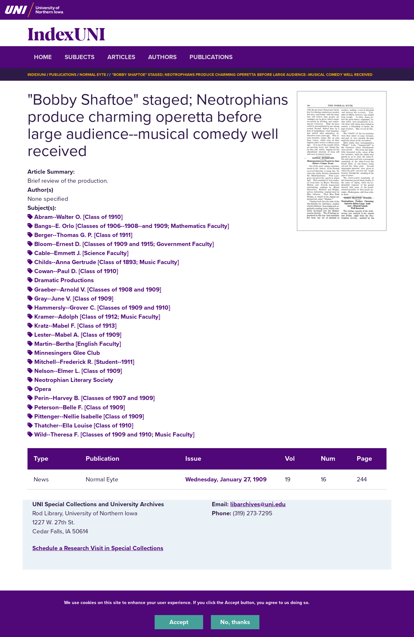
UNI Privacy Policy (331, 602)
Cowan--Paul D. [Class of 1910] (76, 271)
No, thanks (235, 622)
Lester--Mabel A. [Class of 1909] (77, 334)
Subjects (79, 57)
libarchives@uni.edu (258, 504)
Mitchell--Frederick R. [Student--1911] (84, 361)
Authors (162, 57)
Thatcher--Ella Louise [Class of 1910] (83, 425)
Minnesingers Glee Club (67, 352)
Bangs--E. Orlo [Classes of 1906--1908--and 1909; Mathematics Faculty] (131, 226)
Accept (178, 622)
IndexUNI (66, 33)
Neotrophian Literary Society (73, 380)
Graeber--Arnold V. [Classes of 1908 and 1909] (97, 289)
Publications (211, 57)
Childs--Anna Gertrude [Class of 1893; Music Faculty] (106, 262)
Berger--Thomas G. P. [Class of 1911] (83, 235)
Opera (42, 389)
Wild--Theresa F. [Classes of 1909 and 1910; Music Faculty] (114, 434)
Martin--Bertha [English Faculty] (77, 343)
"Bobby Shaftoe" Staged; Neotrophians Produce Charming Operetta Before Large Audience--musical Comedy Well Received (242, 74)
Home (43, 57)
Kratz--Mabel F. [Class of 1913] (75, 325)
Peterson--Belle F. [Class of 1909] (79, 407)
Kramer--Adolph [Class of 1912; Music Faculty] (97, 316)
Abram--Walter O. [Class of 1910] (78, 217)
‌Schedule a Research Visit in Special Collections (97, 548)
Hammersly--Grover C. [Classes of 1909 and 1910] (102, 307)
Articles (121, 57)
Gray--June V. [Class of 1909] (73, 298)
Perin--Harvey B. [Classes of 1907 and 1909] (94, 398)
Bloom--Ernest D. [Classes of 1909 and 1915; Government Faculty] (124, 244)
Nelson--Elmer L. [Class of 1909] (78, 371)
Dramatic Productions (64, 280)
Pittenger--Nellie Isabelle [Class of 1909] (89, 416)
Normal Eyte (93, 74)
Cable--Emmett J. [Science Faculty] (81, 253)
